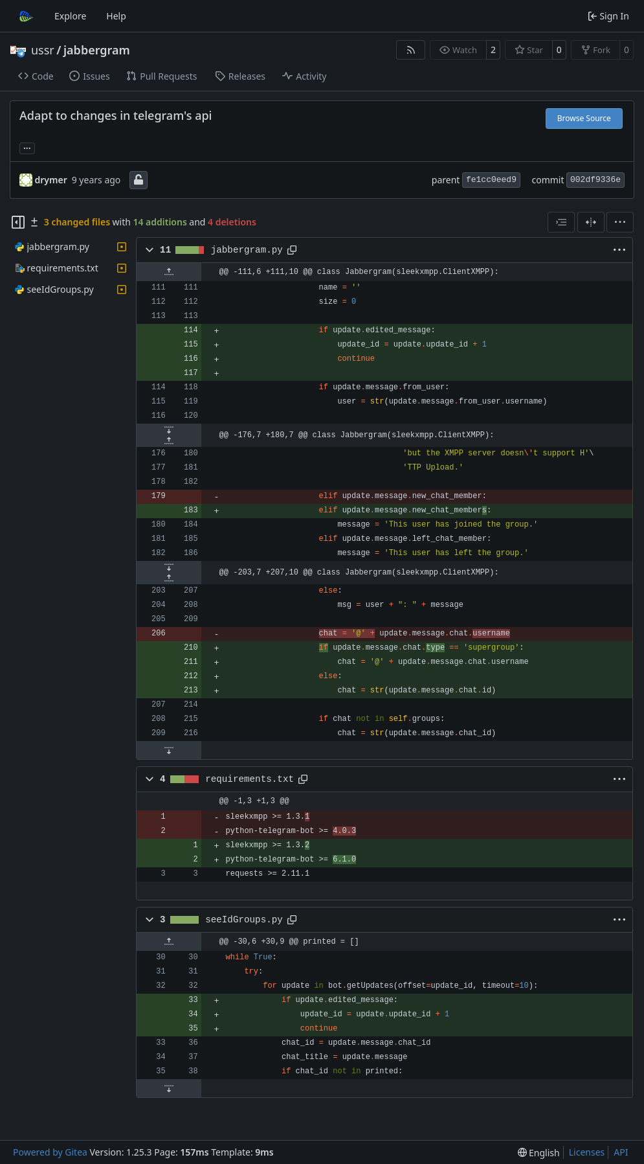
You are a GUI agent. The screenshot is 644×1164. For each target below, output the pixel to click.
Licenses (587, 1152)
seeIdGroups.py (244, 920)
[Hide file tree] (18, 222)
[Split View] (591, 222)
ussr (42, 49)
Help (116, 16)
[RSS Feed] (411, 50)
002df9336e (595, 180)
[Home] (24, 16)
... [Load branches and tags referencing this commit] (27, 147)
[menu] (620, 222)
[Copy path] (292, 250)
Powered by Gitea (50, 1152)
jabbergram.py (247, 250)
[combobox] (561, 222)
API (621, 1152)
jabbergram (96, 49)
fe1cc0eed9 (491, 180)
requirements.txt (249, 779)
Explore (70, 16)
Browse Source (584, 118)
